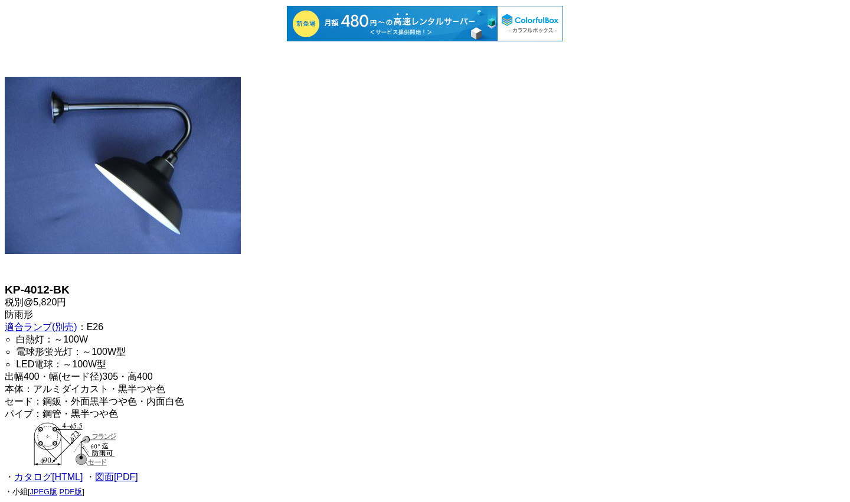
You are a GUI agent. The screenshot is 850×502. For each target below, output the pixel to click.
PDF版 (71, 491)
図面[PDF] (116, 477)
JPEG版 (43, 491)
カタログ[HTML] (48, 477)
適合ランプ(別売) (41, 327)
